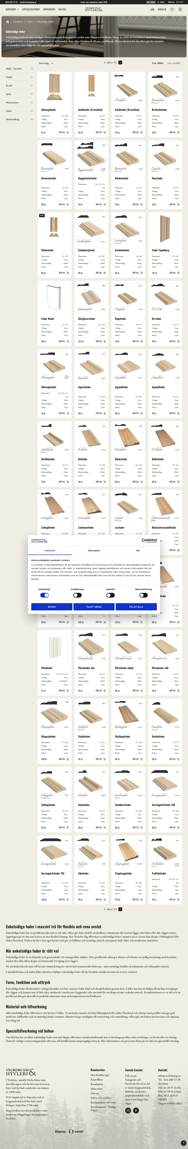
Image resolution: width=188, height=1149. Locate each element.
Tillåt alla (136, 607)
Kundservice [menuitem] (98, 1069)
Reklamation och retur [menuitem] (103, 1102)
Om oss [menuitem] (95, 1093)
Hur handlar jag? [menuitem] (100, 1074)
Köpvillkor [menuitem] (97, 1079)
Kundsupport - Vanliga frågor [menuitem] (103, 1108)
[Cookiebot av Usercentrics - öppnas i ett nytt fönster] (144, 541)
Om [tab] (138, 550)
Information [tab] (94, 550)
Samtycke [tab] (50, 550)
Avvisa (52, 607)
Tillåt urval (94, 607)
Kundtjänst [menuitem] (97, 1084)
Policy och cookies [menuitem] (101, 1097)
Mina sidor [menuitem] (97, 1088)
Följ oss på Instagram (130, 1078)
